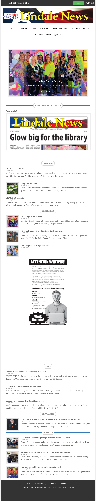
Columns (12, 28)
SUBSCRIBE (79, 3)
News (35, 28)
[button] (14, 73)
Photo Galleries (61, 28)
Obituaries (45, 28)
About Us (71, 487)
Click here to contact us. (59, 483)
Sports (85, 28)
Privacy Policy (62, 487)
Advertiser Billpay (42, 35)
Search (58, 35)
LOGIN (90, 3)
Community (24, 28)
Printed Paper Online (19, 3)
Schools (76, 28)
